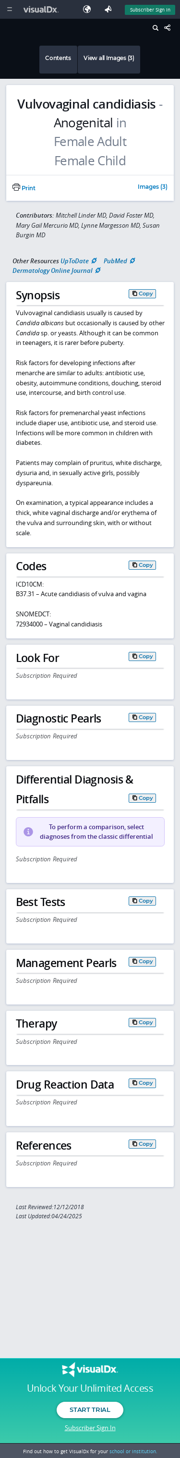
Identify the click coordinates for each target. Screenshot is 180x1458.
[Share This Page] (169, 28)
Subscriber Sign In (90, 1427)
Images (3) (153, 187)
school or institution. (133, 1451)
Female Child (90, 161)
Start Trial (90, 1409)
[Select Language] (89, 9)
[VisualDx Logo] (42, 9)
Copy (146, 293)
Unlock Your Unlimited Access (90, 1388)
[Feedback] (109, 9)
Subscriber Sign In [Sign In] (150, 9)
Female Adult (90, 141)
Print (24, 188)
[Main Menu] (9, 9)
